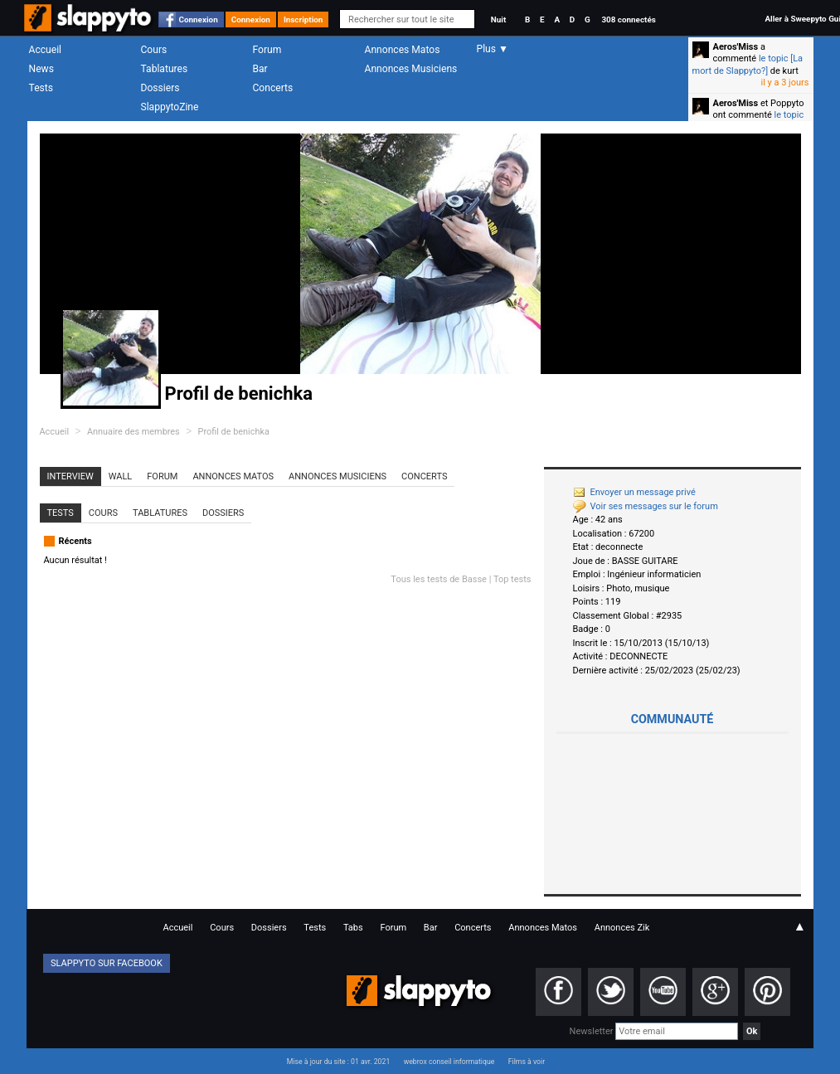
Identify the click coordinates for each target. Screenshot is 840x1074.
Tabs (353, 927)
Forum (267, 50)
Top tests (512, 579)
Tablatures (164, 69)
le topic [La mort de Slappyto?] (748, 64)
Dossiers (160, 88)
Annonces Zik (622, 927)
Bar (260, 69)
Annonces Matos (402, 50)
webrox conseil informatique (449, 1061)
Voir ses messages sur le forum (645, 506)
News (41, 69)
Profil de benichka (233, 431)
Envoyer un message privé (634, 492)
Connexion (198, 19)
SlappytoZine (170, 107)
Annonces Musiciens (411, 69)
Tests (41, 88)
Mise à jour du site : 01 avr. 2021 (338, 1061)
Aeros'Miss (736, 46)
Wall (121, 476)
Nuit (498, 19)
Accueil (45, 50)
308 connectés (628, 19)
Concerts (273, 88)
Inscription (303, 19)
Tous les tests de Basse (439, 579)
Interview (70, 476)
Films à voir (526, 1061)
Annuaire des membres (133, 431)
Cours (154, 50)
